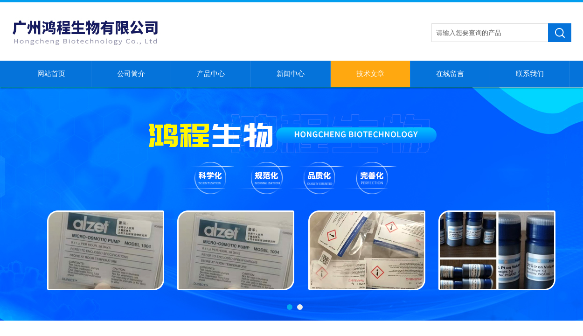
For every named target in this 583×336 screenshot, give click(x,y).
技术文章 (370, 73)
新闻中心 (291, 73)
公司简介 (131, 73)
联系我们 (530, 73)
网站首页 (51, 73)
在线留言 (450, 73)
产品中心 (211, 73)
